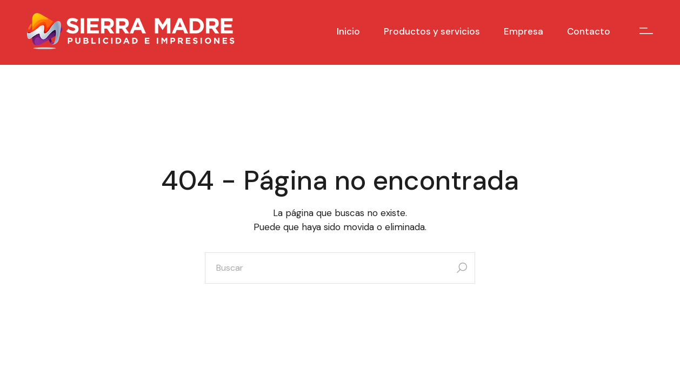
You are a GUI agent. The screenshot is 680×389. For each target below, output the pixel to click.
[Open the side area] (646, 31)
